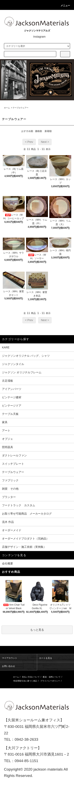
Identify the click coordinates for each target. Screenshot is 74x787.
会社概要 (7, 563)
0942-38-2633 (26, 739)
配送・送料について (52, 677)
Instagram (36, 36)
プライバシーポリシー (50, 681)
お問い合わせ (8, 666)
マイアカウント (9, 658)
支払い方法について (31, 677)
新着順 (48, 131)
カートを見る (45, 658)
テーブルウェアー (20, 108)
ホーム (7, 108)
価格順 (38, 131)
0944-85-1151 (26, 761)
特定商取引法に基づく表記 (25, 681)
